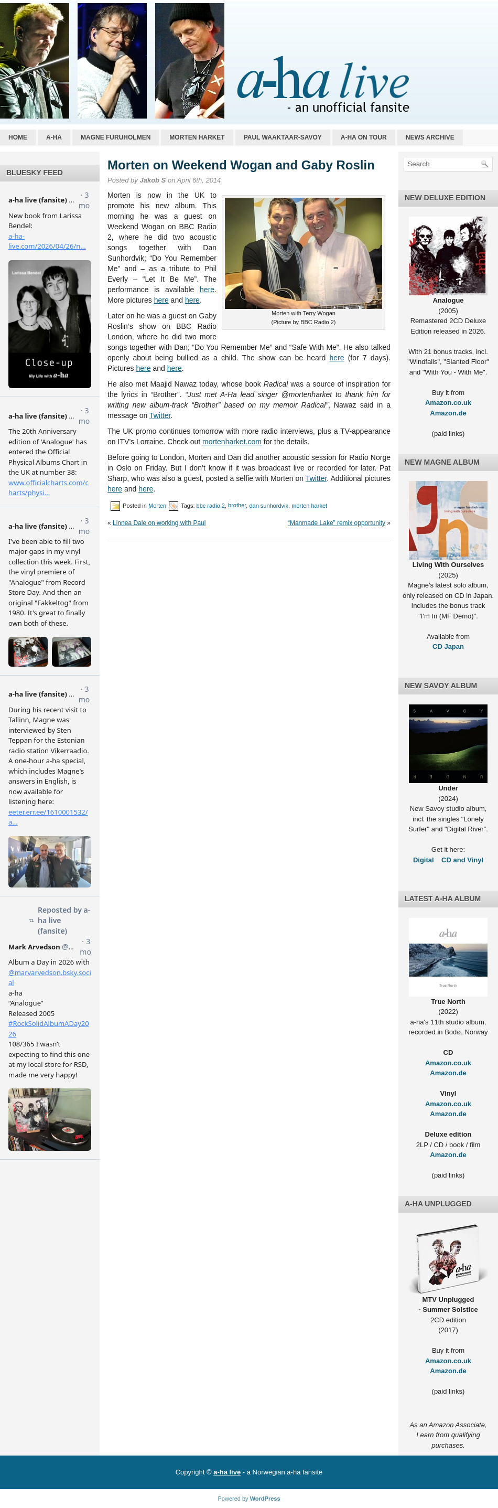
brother (237, 505)
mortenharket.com (232, 441)
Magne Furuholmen (115, 137)
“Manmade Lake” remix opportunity (336, 523)
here (207, 289)
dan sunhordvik (268, 505)
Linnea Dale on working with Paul (159, 523)
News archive (430, 137)
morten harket (309, 505)
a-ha (54, 137)
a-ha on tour (364, 137)
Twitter (159, 415)
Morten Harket (196, 137)
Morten (157, 505)
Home (17, 137)
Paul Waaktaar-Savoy (283, 137)
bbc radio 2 (211, 505)
